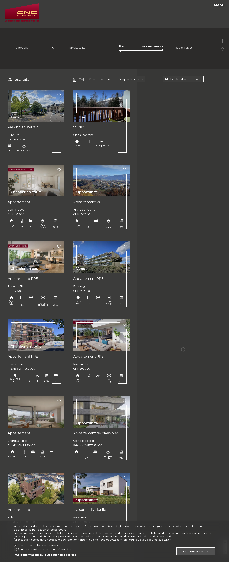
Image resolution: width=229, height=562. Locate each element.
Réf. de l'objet (183, 47)
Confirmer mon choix (196, 551)
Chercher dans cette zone (183, 79)
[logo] (22, 12)
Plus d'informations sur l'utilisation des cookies (45, 554)
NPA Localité (77, 47)
